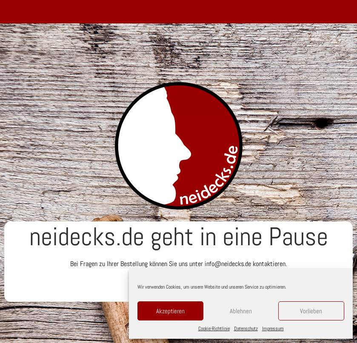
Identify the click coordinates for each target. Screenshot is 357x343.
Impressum (273, 328)
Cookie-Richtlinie (214, 328)
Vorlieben (311, 311)
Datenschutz (246, 328)
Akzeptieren (170, 311)
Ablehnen (241, 311)
